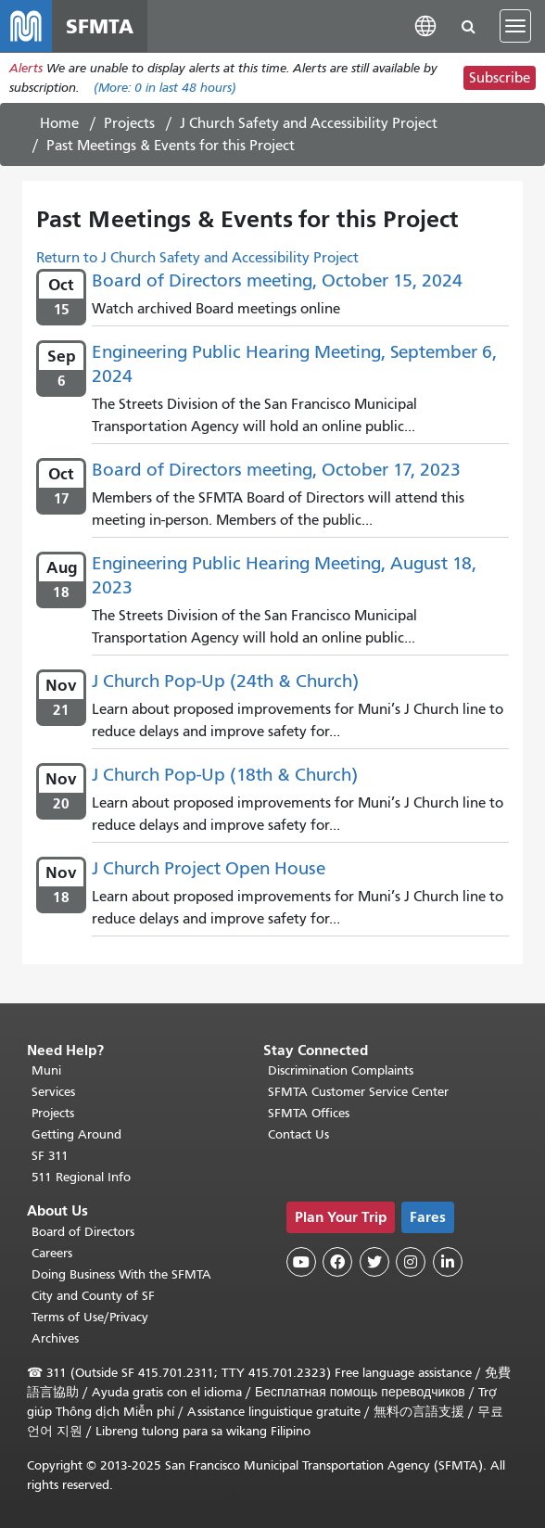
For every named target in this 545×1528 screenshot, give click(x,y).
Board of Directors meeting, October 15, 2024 (277, 280)
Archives (55, 1338)
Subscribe (499, 78)
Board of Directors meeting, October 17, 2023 (276, 469)
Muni (46, 1071)
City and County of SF (93, 1296)
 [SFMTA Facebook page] (337, 1262)
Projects (129, 123)
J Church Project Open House (208, 868)
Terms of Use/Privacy (90, 1317)
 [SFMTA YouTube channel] (301, 1262)
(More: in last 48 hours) (165, 88)
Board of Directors (83, 1232)
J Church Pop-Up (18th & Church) (225, 774)
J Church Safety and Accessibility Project (308, 123)
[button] (425, 25)
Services (53, 1093)
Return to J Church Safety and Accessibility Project (197, 257)
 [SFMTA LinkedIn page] (447, 1262)
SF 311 (50, 1157)
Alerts (26, 68)
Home (59, 123)
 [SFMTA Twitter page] (374, 1262)
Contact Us (298, 1135)
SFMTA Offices (308, 1114)
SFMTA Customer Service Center (358, 1093)
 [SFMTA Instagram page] (410, 1262)
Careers (52, 1253)
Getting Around (76, 1135)
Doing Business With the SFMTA (121, 1274)
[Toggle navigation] (515, 26)
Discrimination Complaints (340, 1071)
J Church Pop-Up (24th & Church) (225, 681)
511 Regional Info (81, 1178)
